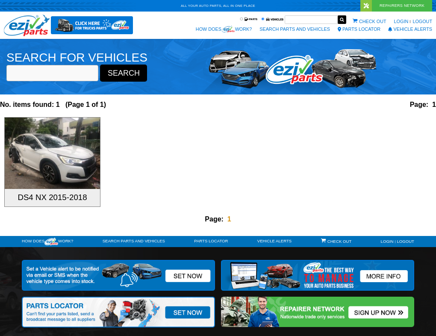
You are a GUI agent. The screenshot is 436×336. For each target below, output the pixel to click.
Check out (372, 21)
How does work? (224, 29)
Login (401, 21)
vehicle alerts (410, 29)
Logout (422, 21)
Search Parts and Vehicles (294, 29)
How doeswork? (47, 241)
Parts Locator (359, 29)
